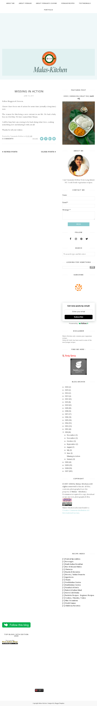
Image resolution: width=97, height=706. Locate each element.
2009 (67, 465)
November (71, 438)
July (68, 450)
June (68, 453)
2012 (66, 429)
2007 (67, 471)
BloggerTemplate (59, 703)
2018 (66, 411)
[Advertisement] (48, 28)
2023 (67, 396)
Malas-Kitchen (43, 703)
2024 (67, 393)
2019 (66, 408)
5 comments (7, 139)
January (70, 459)
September (71, 444)
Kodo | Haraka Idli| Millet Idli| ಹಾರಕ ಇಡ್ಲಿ (79, 97)
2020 (67, 405)
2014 (66, 423)
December (71, 435)
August (69, 447)
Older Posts (47, 152)
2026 (67, 387)
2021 (66, 402)
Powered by (78, 323)
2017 (66, 414)
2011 (66, 432)
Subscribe (78, 317)
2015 (66, 420)
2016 (66, 417)
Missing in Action (29, 91)
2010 (66, 462)
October (70, 441)
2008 (67, 468)
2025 (66, 390)
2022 (66, 399)
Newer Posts (10, 152)
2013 (66, 426)
